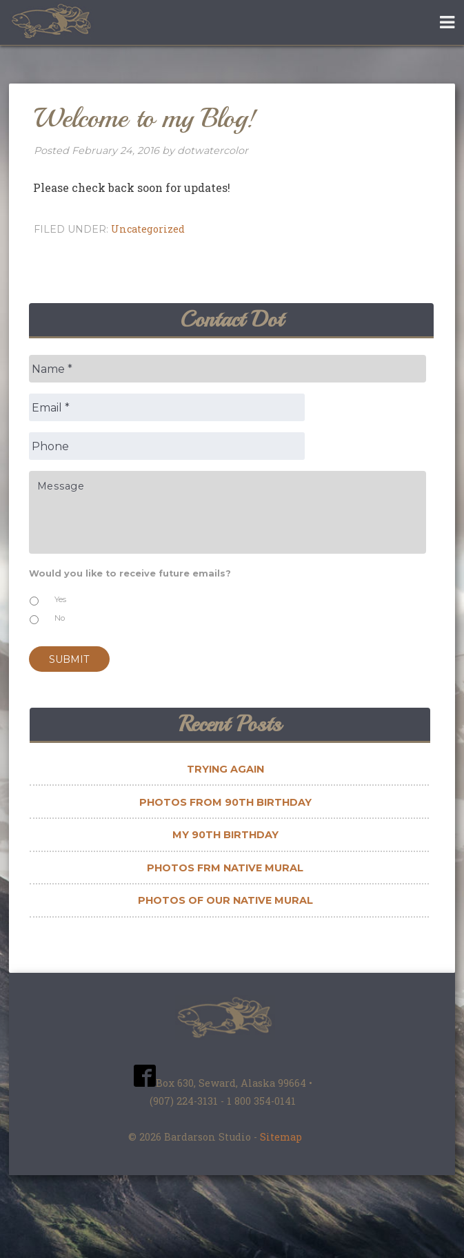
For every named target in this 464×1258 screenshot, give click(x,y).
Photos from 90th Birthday (225, 802)
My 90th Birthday (225, 835)
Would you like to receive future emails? (134, 573)
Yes (60, 599)
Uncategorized (148, 228)
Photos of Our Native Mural (225, 900)
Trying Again (225, 769)
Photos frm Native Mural (225, 868)
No (59, 618)
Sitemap (281, 1136)
